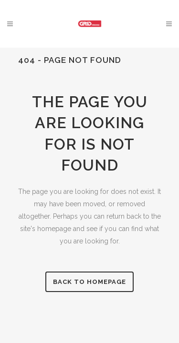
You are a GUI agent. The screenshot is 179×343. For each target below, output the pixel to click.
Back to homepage (89, 281)
